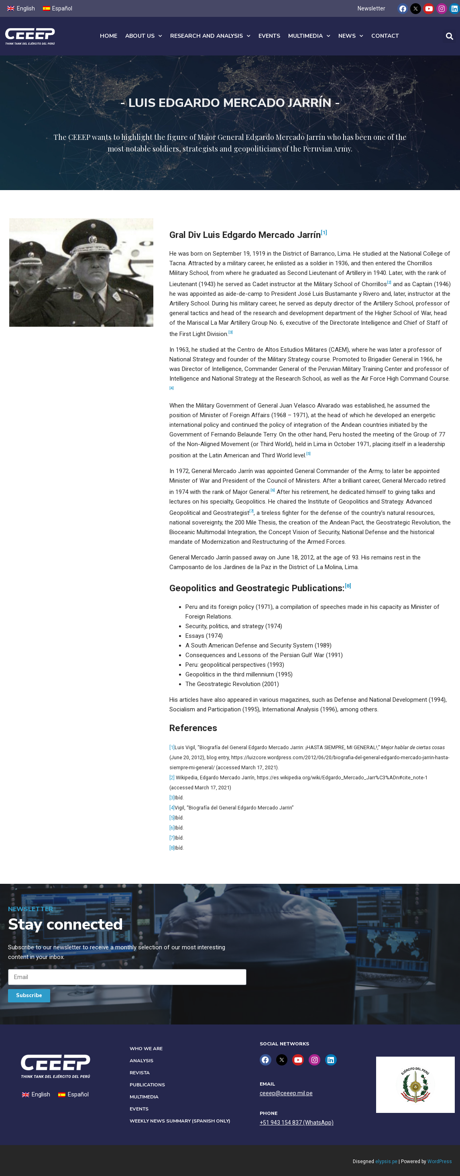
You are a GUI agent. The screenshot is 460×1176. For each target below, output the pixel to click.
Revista (140, 1072)
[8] (348, 585)
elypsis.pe (386, 1161)
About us (143, 36)
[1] (324, 232)
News (350, 36)
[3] (172, 798)
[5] (172, 818)
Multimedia (309, 36)
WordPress (439, 1161)
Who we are (146, 1048)
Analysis (141, 1060)
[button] (449, 36)
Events (269, 36)
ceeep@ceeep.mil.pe (286, 1093)
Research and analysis (210, 36)
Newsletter (371, 8)
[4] (172, 808)
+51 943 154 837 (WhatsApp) (297, 1122)
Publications (147, 1085)
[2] (172, 777)
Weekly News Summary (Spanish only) (180, 1121)
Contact (385, 36)
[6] (172, 828)
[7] (172, 838)
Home (108, 36)
